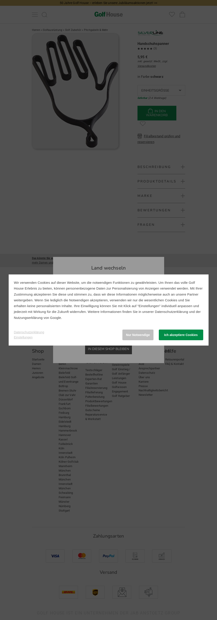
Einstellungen (23, 337)
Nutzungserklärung (28, 318)
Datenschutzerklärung (171, 312)
